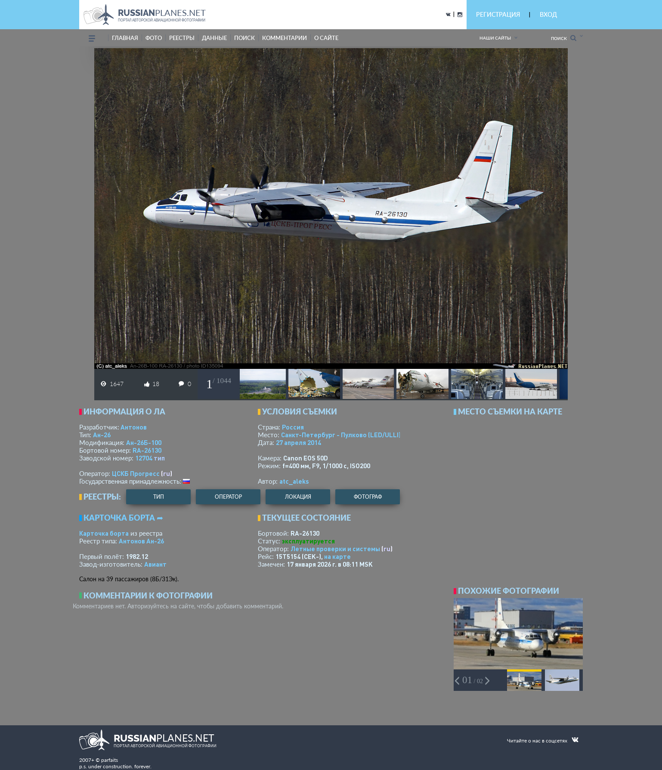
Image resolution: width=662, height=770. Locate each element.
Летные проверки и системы (335, 548)
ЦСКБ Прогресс (136, 473)
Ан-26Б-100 (143, 442)
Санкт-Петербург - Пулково (341, 435)
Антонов (134, 427)
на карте (337, 556)
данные (214, 37)
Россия (293, 427)
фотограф (368, 497)
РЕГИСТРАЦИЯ (498, 14)
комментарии (284, 37)
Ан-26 (102, 435)
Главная (125, 37)
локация (298, 497)
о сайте (326, 37)
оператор (228, 497)
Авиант (155, 564)
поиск (244, 37)
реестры (182, 37)
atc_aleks (294, 481)
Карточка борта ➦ (123, 517)
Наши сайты (495, 37)
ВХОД (548, 14)
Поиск (563, 38)
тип (159, 458)
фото (153, 37)
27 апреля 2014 (298, 442)
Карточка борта (104, 533)
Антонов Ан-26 (141, 541)
